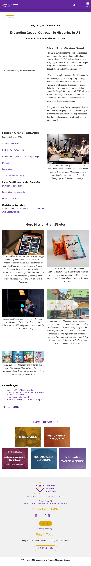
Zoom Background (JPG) (13, 176)
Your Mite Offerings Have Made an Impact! (25, 399)
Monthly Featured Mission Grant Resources (25, 392)
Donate (45, 523)
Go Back (10, 17)
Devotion (6, 163)
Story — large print (10, 198)
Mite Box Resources (15, 395)
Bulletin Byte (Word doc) (13, 150)
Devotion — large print (12, 186)
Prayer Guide (7, 169)
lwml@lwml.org (44, 529)
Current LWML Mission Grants (20, 390)
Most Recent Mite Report (18, 397)
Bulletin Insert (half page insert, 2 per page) (20, 156)
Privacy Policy (44, 501)
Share (7, 407)
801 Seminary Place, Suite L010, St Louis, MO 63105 (45, 496)
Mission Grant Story (11, 143)
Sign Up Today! (45, 548)
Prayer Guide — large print (13, 192)
